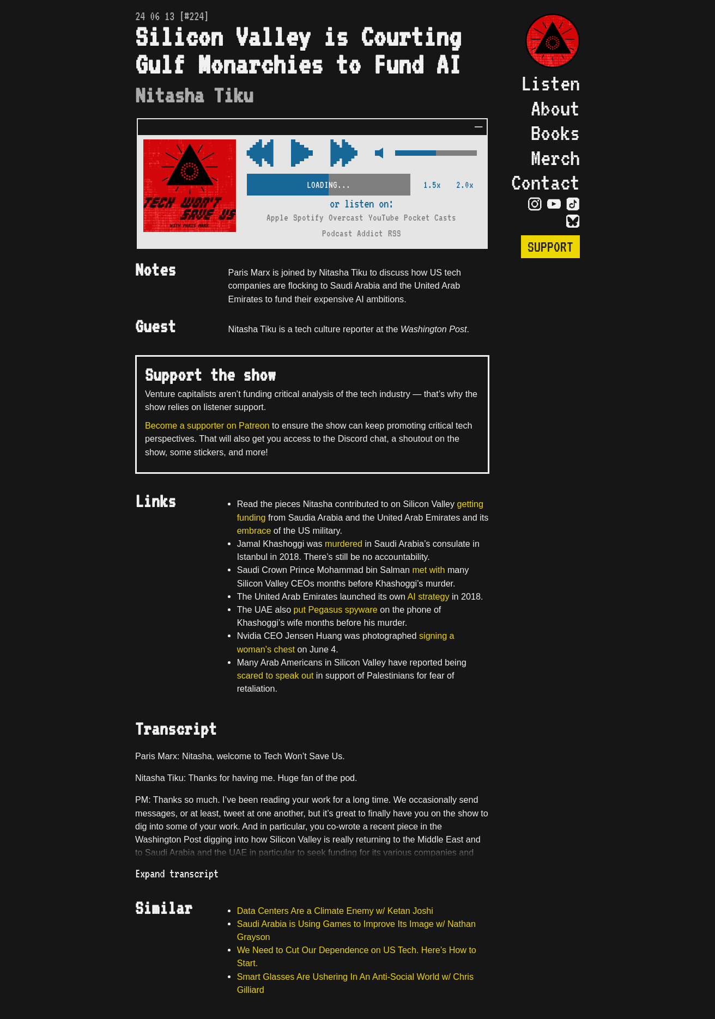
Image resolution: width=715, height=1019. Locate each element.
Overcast (346, 217)
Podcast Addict (352, 233)
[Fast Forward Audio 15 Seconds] (260, 153)
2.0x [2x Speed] (465, 185)
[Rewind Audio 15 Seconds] (344, 153)
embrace (254, 530)
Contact (545, 182)
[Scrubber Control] (328, 182)
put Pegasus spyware (336, 609)
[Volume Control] (436, 153)
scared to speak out (275, 675)
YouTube (383, 217)
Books (555, 132)
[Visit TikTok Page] (573, 203)
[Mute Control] (376, 153)
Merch (555, 157)
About (555, 108)
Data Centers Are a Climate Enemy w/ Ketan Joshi (335, 911)
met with (428, 570)
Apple (277, 217)
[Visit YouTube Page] (554, 203)
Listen (550, 83)
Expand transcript (177, 873)
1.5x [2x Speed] (432, 185)
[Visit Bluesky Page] (573, 221)
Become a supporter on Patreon (207, 425)
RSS (394, 233)
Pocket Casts (430, 217)
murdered (343, 543)
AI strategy (428, 596)
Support (550, 247)
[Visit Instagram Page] (535, 203)
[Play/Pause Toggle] (302, 153)
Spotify (308, 217)
